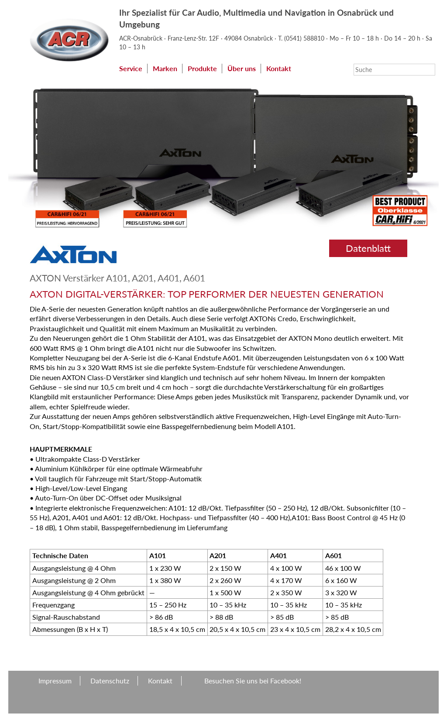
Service (130, 68)
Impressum (55, 680)
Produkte (202, 68)
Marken (165, 68)
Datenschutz (109, 680)
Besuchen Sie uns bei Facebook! (252, 680)
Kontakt (278, 68)
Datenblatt (368, 248)
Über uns (241, 68)
